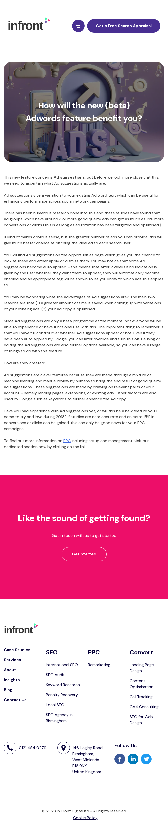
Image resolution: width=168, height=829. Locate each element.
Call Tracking (141, 696)
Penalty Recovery (62, 694)
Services (12, 659)
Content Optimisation (141, 683)
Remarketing (99, 664)
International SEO (62, 664)
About (10, 669)
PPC (67, 440)
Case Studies (17, 649)
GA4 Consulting (144, 706)
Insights (12, 679)
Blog (8, 689)
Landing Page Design (142, 667)
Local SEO (55, 704)
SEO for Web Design (141, 719)
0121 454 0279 (32, 748)
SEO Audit (55, 674)
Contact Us (15, 699)
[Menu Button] (78, 26)
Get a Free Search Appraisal (124, 25)
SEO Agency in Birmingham (59, 717)
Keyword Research (63, 684)
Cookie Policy (85, 817)
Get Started (84, 554)
